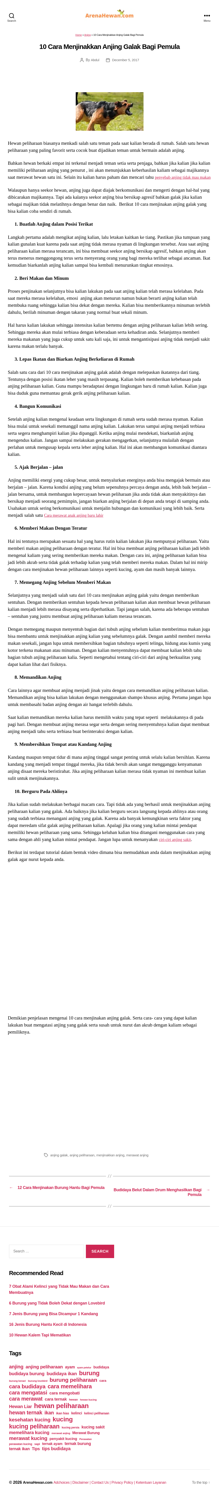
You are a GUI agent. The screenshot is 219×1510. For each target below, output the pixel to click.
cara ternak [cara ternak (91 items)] (56, 1409)
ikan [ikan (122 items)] (49, 1423)
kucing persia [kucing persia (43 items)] (70, 1438)
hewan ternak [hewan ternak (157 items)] (25, 1423)
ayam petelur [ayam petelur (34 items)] (84, 1378)
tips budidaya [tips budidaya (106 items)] (56, 1459)
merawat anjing (143, 1165)
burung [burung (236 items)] (89, 1383)
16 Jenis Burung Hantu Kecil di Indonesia (48, 1335)
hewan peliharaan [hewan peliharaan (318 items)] (61, 1416)
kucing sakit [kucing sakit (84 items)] (93, 1437)
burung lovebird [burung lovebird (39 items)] (37, 1391)
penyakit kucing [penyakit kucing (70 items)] (63, 1449)
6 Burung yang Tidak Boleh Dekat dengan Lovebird (57, 1314)
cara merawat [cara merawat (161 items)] (25, 1409)
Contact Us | (111, 1493)
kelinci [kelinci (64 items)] (76, 1424)
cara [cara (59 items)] (102, 1391)
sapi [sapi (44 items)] (37, 1454)
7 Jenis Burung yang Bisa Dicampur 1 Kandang (53, 1324)
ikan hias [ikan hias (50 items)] (62, 1424)
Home (78, 37)
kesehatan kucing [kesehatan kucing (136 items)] (29, 1430)
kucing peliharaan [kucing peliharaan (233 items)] (34, 1437)
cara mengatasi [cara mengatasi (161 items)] (28, 1403)
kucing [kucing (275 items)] (63, 1429)
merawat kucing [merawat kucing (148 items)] (28, 1449)
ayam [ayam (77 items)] (70, 1377)
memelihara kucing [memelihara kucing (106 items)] (29, 1443)
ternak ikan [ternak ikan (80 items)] (19, 1459)
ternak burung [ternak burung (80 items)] (78, 1454)
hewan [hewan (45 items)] (73, 1410)
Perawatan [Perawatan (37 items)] (85, 1449)
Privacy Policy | (136, 1493)
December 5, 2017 (125, 63)
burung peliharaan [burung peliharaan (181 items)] (73, 1390)
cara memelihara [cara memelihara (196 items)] (70, 1397)
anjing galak (59, 1165)
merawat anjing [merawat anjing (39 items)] (61, 1443)
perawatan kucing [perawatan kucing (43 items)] (20, 1454)
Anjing (87, 37)
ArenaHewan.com (39, 1493)
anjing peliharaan (84, 1165)
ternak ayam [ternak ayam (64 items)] (52, 1454)
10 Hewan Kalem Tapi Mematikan (40, 1345)
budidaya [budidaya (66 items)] (101, 1378)
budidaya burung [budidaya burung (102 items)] (27, 1384)
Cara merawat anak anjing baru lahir (78, 525)
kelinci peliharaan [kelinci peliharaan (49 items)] (96, 1424)
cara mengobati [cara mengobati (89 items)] (64, 1403)
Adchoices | (68, 1493)
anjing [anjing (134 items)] (16, 1377)
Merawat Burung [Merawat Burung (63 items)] (86, 1443)
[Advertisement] (109, 1102)
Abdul (94, 63)
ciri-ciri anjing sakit (177, 849)
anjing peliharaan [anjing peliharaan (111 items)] (44, 1377)
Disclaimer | (89, 1493)
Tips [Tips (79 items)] (36, 1459)
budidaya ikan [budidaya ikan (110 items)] (62, 1384)
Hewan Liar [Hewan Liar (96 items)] (20, 1417)
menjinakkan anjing (114, 1165)
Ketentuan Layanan (167, 1493)
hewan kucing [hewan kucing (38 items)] (88, 1410)
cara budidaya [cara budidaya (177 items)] (27, 1397)
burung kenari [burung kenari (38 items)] (17, 1391)
